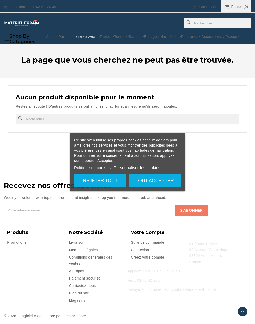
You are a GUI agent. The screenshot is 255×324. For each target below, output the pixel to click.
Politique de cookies (92, 167)
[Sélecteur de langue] (173, 7)
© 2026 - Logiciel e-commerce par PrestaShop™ (45, 316)
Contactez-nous (82, 286)
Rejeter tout (100, 180)
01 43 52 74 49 (43, 7)
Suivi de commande (147, 242)
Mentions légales (83, 250)
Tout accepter (154, 180)
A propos (76, 271)
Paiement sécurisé (85, 278)
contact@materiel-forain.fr (194, 289)
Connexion (140, 250)
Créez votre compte (147, 257)
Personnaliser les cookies (137, 167)
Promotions (17, 242)
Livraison (77, 242)
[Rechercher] (217, 23)
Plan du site (79, 293)
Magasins (77, 300)
